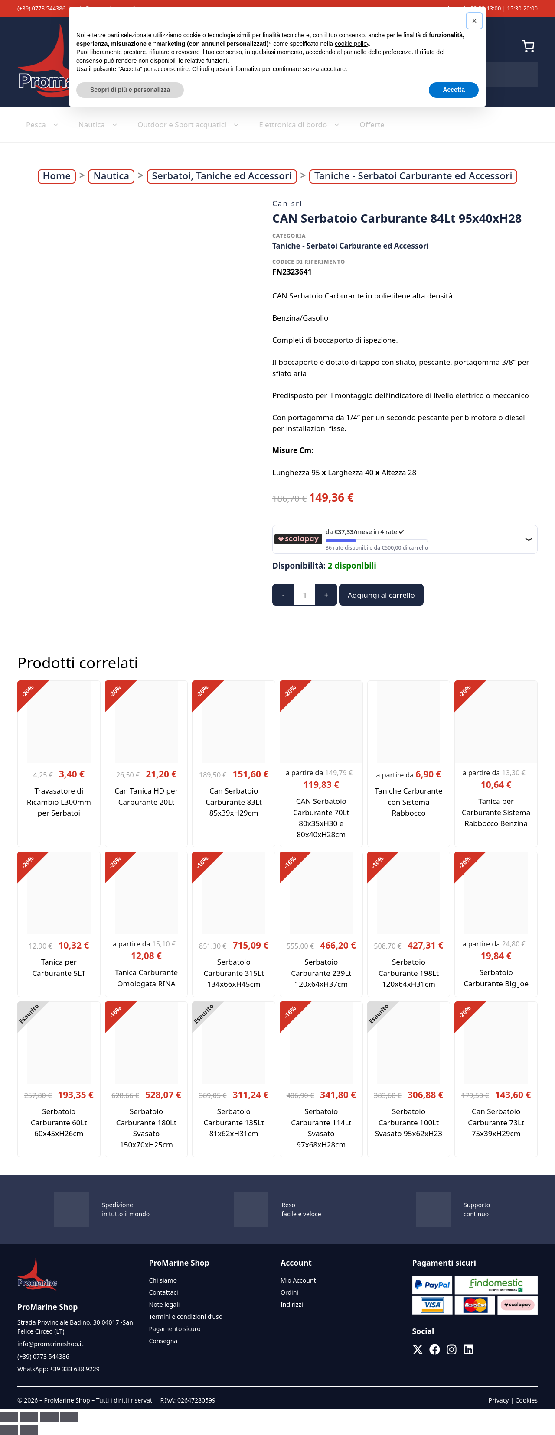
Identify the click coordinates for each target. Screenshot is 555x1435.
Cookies (527, 1400)
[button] (474, 21)
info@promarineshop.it (50, 1344)
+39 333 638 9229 (75, 1369)
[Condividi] (49, 1417)
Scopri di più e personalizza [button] (130, 89)
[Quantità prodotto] (305, 595)
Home (57, 175)
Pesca (43, 124)
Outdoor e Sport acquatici (189, 124)
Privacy (499, 1400)
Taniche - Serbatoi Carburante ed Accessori (413, 175)
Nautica (99, 124)
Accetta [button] (454, 89)
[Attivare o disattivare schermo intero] (29, 1417)
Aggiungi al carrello (381, 595)
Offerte (371, 125)
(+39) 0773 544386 (41, 8)
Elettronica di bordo (300, 124)
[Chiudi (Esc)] (69, 1417)
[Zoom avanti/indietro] (9, 1417)
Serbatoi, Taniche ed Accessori (222, 175)
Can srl (287, 203)
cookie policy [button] (352, 43)
